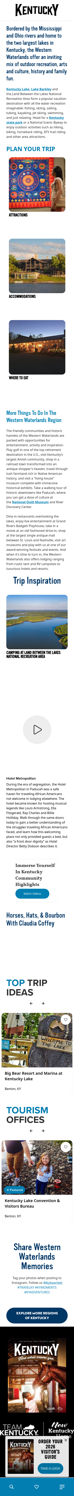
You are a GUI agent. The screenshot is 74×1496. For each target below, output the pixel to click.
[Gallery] (37, 1053)
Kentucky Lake (17, 89)
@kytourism (52, 1283)
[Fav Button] (66, 1019)
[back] (31, 1003)
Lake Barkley (41, 89)
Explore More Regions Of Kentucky (37, 1315)
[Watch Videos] (32, 894)
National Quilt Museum (30, 502)
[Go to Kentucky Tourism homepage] (37, 10)
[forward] (43, 1003)
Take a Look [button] (50, 1468)
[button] (11, 1487)
